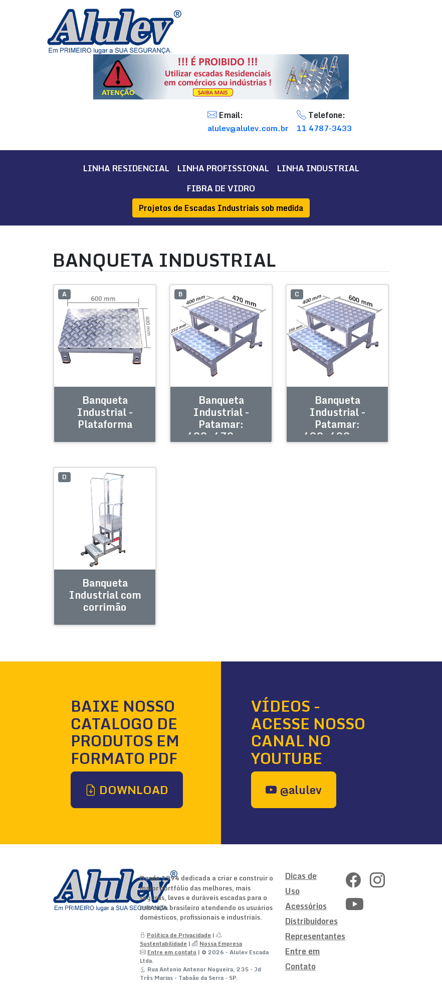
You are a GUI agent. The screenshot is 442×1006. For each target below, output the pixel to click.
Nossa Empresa (220, 943)
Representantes (315, 936)
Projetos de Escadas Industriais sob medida (221, 207)
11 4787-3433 (324, 128)
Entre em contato (171, 952)
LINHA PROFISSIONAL (223, 168)
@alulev (294, 790)
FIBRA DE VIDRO (221, 188)
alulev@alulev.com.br (248, 128)
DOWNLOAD (126, 790)
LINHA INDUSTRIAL (318, 168)
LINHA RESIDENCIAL (126, 168)
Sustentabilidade (163, 943)
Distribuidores (311, 921)
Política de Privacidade (179, 935)
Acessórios (306, 906)
